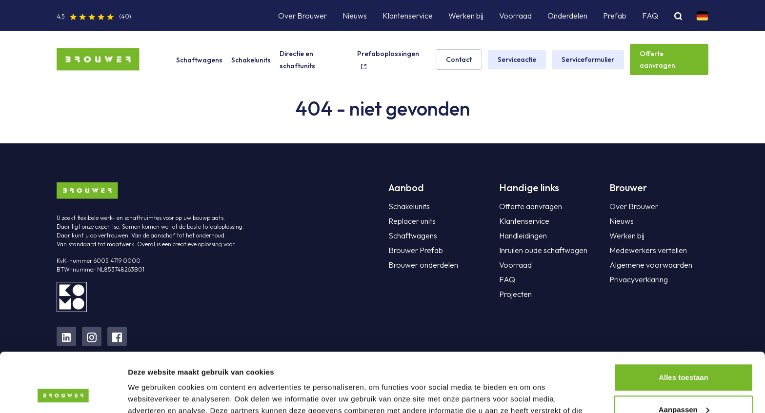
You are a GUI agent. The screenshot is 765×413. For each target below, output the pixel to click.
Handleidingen (523, 235)
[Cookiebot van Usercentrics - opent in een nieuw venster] (63, 394)
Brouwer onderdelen (423, 265)
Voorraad (515, 15)
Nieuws (354, 15)
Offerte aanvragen (657, 59)
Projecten (515, 294)
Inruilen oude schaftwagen (543, 250)
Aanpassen (684, 354)
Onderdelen (567, 15)
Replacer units (412, 221)
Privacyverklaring (638, 279)
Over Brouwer (302, 15)
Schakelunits (251, 60)
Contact (459, 59)
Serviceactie (517, 59)
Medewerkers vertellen (648, 250)
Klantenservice (407, 15)
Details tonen (151, 394)
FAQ (650, 15)
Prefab (614, 15)
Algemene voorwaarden (650, 265)
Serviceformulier (588, 59)
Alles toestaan (683, 322)
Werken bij (465, 15)
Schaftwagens (199, 60)
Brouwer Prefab (415, 250)
